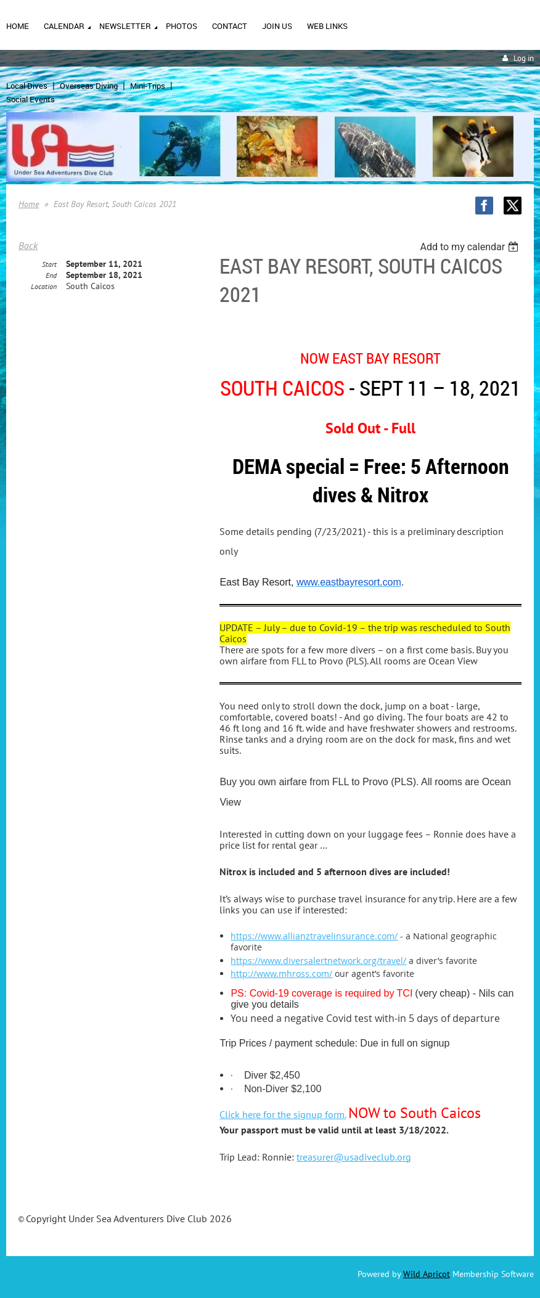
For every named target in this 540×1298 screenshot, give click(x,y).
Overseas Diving (89, 85)
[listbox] (471, 247)
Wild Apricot (426, 1274)
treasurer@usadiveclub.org (354, 1157)
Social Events (30, 99)
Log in (523, 58)
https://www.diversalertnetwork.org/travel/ (318, 960)
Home (28, 204)
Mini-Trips (147, 85)
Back (28, 245)
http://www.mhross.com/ (281, 973)
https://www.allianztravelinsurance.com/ (314, 936)
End (51, 275)
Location (44, 286)
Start (49, 264)
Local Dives (26, 85)
